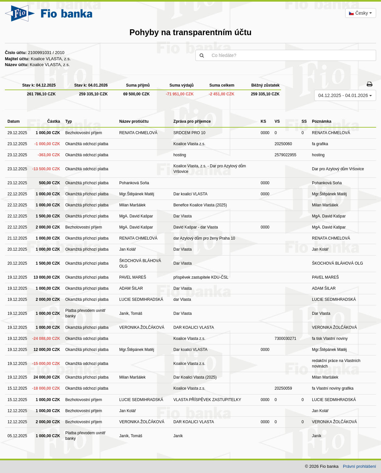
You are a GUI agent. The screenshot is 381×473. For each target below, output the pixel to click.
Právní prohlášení (359, 466)
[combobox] (360, 13)
